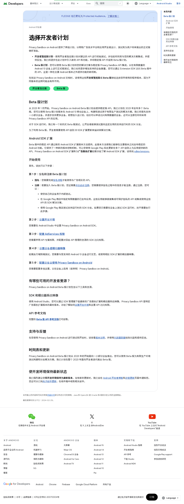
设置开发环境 (47, 219)
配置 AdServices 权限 (52, 234)
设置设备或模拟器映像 (52, 248)
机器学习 (37, 450)
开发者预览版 (39, 88)
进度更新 (130, 378)
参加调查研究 (160, 459)
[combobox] (108, 3)
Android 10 (99, 468)
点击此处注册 (82, 185)
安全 (5, 454)
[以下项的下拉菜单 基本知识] (42, 3)
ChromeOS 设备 (71, 454)
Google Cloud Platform (86, 484)
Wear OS (68, 450)
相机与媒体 (38, 459)
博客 (5, 468)
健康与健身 (38, 454)
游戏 (35, 445)
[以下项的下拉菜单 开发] (79, 3)
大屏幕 (67, 445)
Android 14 (99, 450)
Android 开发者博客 (113, 378)
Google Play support (163, 454)
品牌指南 (27, 497)
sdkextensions (141, 151)
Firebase (66, 484)
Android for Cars (71, 459)
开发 (73, 3)
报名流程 (57, 180)
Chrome (52, 484)
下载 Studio (129, 459)
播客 (5, 473)
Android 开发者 (35, 27)
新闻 (5, 463)
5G (34, 468)
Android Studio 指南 (133, 445)
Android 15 (99, 445)
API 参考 (127, 454)
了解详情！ (113, 16)
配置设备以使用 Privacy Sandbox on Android (65, 262)
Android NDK (130, 463)
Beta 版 (61, 88)
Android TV (69, 463)
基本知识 (34, 3)
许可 (18, 497)
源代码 (6, 459)
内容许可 (51, 395)
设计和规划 (54, 3)
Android (7, 445)
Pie (95, 473)
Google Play (92, 3)
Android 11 (98, 463)
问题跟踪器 (119, 337)
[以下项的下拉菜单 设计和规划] (63, 3)
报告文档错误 (160, 450)
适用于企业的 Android (13, 450)
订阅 (152, 497)
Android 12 (99, 459)
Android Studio (164, 3)
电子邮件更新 (49, 381)
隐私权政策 (38, 463)
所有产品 (107, 484)
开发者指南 (129, 450)
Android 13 (98, 454)
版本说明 (100, 337)
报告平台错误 (160, 445)
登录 (179, 3)
